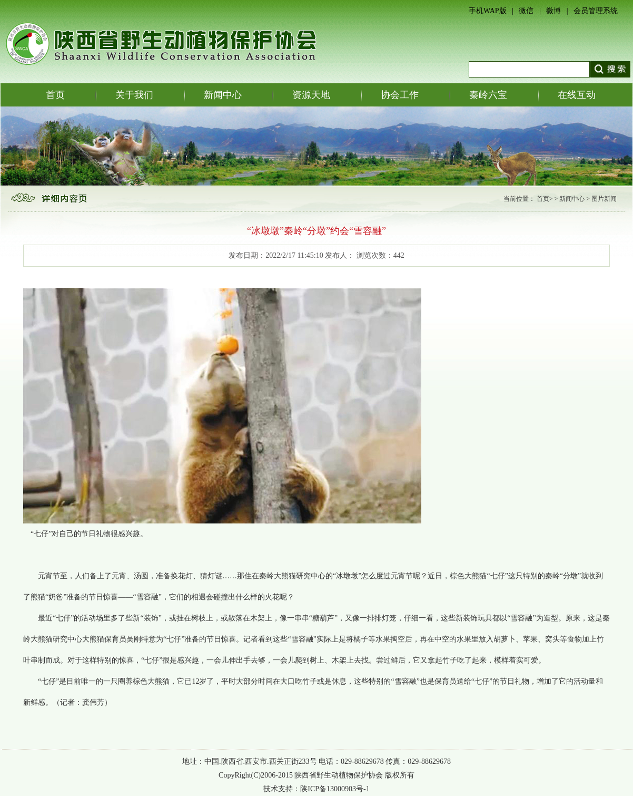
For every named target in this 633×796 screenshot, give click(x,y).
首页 (55, 95)
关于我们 (134, 95)
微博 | (559, 11)
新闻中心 (223, 95)
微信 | (532, 11)
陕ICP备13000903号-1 (334, 789)
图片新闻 (604, 198)
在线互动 (577, 95)
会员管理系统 (595, 11)
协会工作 (400, 95)
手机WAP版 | (494, 11)
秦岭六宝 (488, 95)
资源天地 (311, 95)
